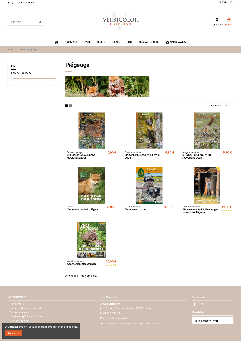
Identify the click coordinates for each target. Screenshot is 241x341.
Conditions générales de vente (26, 316)
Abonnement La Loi (135, 209)
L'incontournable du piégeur (82, 209)
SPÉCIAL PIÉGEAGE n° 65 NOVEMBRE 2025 (81, 156)
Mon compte (17, 303)
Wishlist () (226, 2)
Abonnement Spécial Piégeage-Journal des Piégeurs (200, 211)
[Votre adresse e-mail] (209, 321)
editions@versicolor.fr (115, 318)
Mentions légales (19, 320)
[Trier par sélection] (216, 105)
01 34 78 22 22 (111, 313)
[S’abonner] (229, 321)
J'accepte (13, 333)
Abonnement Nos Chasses (81, 264)
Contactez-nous (25, 2)
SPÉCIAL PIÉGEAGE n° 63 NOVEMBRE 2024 (196, 156)
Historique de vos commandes (26, 308)
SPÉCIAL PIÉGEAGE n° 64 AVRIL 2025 (142, 156)
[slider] (12, 79)
